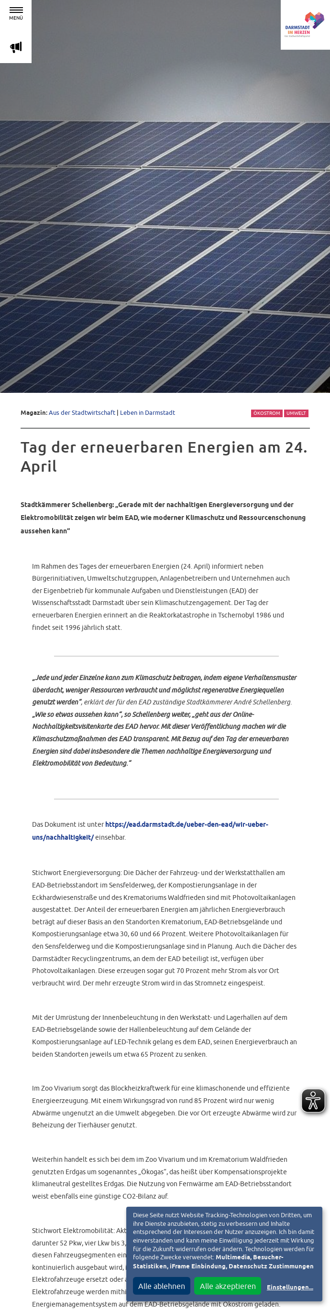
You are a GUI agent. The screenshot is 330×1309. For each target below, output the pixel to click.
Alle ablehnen (161, 1286)
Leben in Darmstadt (147, 412)
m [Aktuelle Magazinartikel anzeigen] (16, 47)
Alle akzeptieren (228, 1286)
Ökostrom (266, 413)
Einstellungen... (290, 1288)
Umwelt (296, 413)
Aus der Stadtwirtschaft (82, 412)
